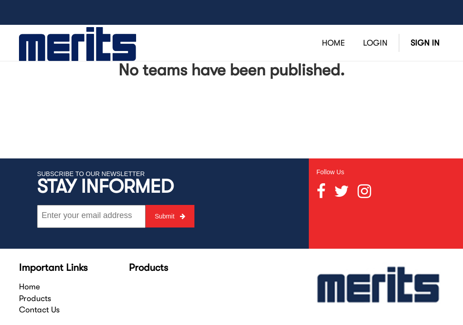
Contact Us (39, 309)
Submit (170, 216)
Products (35, 298)
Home (29, 286)
